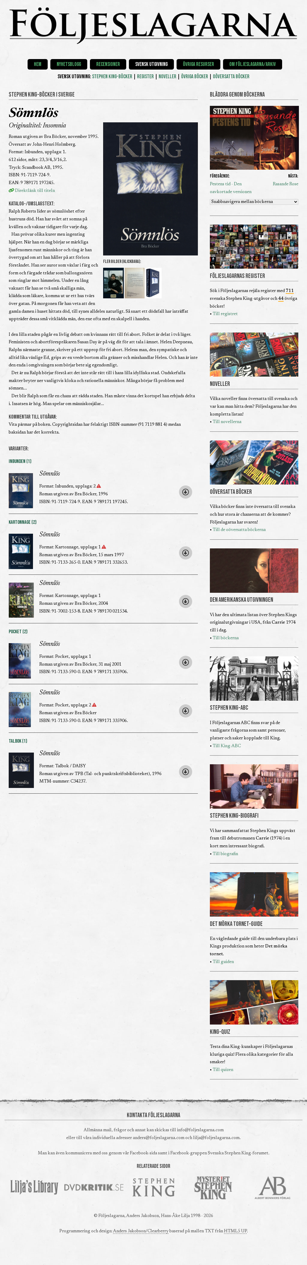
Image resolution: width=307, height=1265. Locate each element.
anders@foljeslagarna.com (158, 1138)
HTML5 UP (235, 1231)
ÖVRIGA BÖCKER (194, 76)
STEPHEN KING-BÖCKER (112, 76)
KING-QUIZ (220, 1032)
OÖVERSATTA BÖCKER (231, 76)
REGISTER (145, 76)
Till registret (225, 314)
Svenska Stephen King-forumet (238, 1153)
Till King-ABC (227, 746)
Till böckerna (226, 638)
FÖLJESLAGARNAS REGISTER (237, 276)
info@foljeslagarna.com (200, 1130)
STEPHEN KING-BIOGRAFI (234, 815)
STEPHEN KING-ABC (229, 708)
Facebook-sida (143, 1153)
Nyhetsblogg (69, 64)
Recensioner (108, 64)
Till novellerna (227, 422)
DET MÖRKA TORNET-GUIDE (236, 924)
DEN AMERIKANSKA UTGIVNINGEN (241, 600)
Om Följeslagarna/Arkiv (252, 64)
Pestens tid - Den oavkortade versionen (231, 188)
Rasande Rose (285, 184)
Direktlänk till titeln (32, 191)
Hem (37, 64)
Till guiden (223, 962)
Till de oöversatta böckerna (239, 530)
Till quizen (223, 1070)
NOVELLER (167, 76)
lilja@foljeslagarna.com (216, 1138)
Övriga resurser (198, 64)
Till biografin (225, 854)
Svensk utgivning (151, 64)
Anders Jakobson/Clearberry (140, 1231)
